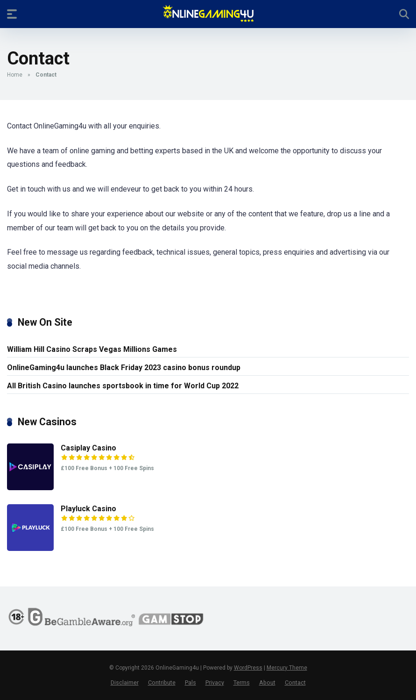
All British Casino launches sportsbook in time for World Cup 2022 (123, 385)
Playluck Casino (88, 508)
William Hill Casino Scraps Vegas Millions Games (92, 349)
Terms (241, 682)
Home (14, 74)
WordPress (248, 667)
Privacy (214, 682)
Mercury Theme (287, 667)
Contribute (162, 682)
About (267, 682)
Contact (295, 682)
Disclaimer (125, 682)
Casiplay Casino (88, 447)
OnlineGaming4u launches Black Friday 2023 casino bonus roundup (123, 367)
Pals (190, 682)
